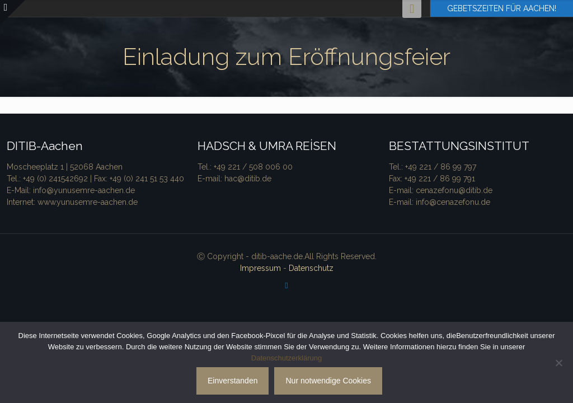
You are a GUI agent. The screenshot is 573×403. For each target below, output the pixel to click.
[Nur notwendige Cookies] (559, 362)
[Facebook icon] (287, 285)
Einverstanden (233, 380)
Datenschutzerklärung (286, 358)
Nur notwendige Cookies (328, 380)
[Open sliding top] (12, 12)
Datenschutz (311, 268)
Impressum (260, 268)
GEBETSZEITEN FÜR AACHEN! (501, 8)
